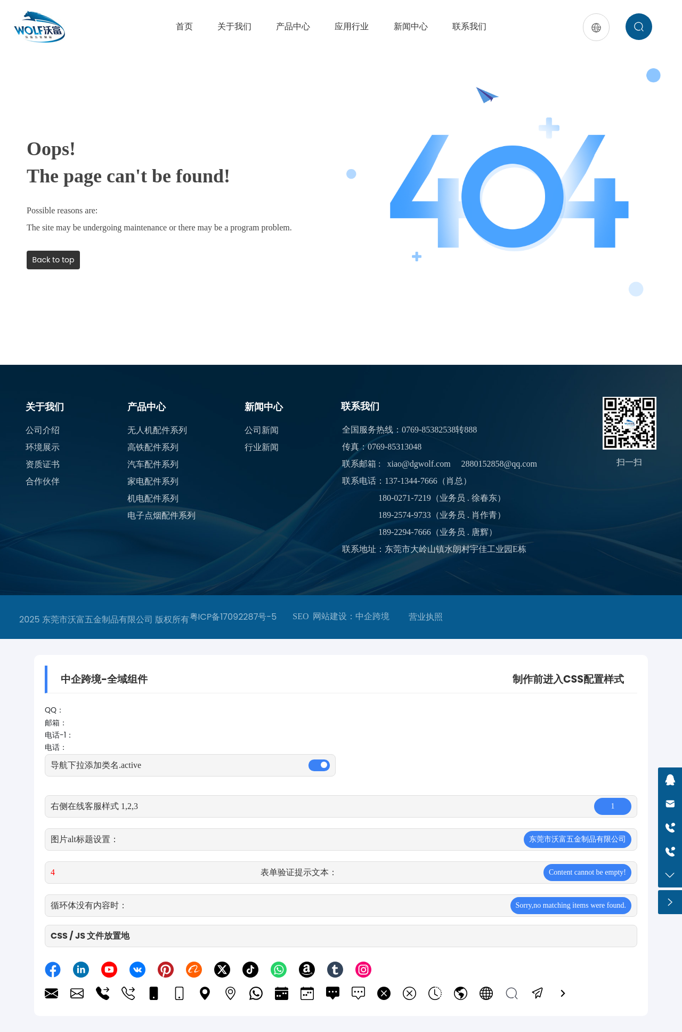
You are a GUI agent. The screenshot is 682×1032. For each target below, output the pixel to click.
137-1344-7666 (411, 480)
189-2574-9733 (404, 514)
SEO (300, 616)
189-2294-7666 (404, 532)
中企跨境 (372, 616)
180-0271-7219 (404, 497)
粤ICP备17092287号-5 (233, 617)
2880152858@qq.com (499, 463)
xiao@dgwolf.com (418, 463)
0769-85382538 (429, 429)
